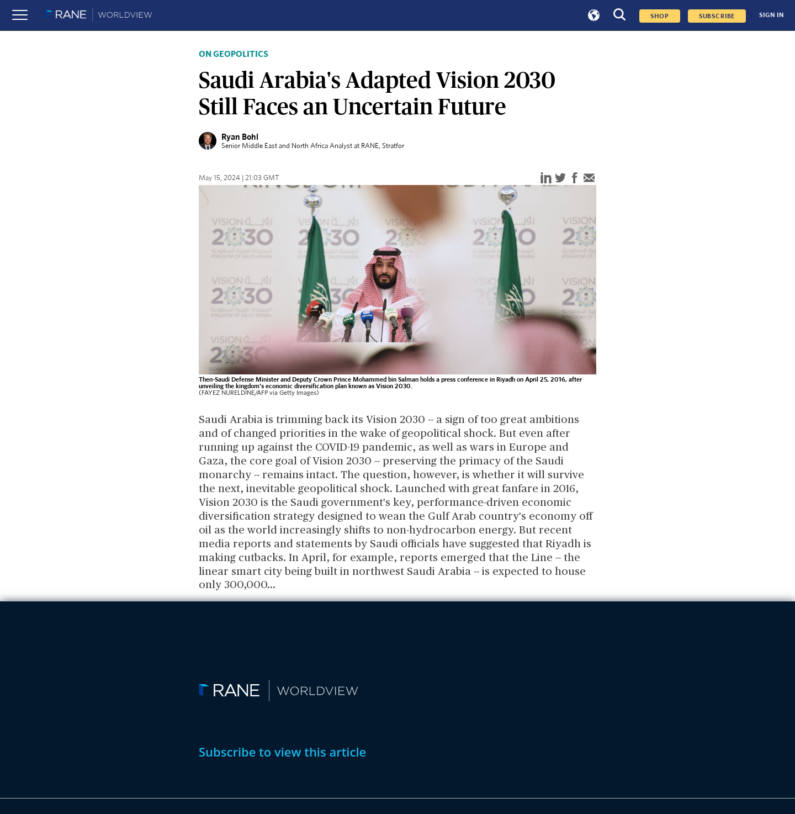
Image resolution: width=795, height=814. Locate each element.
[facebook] (575, 179)
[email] (589, 179)
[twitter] (560, 179)
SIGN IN (771, 15)
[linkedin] (546, 179)
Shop (659, 16)
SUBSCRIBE (717, 16)
